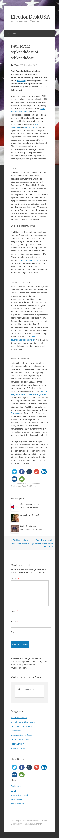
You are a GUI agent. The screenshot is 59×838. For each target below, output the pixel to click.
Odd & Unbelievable (20, 739)
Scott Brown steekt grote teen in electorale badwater (42, 543)
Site (12, 632)
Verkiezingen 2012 (19, 748)
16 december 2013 (29, 65)
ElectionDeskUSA (29, 16)
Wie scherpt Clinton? (29, 515)
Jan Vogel (15, 65)
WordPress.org (17, 804)
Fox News (15, 413)
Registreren (16, 786)
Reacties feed (17, 799)
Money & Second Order (21, 735)
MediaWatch (16, 731)
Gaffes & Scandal (19, 717)
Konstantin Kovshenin (32, 824)
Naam (14, 611)
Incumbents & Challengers (23, 722)
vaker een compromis (29, 260)
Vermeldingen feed (19, 795)
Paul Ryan (31, 486)
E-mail (14, 621)
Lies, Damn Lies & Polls (21, 726)
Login (13, 790)
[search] (29, 689)
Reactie (15, 579)
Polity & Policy (17, 744)
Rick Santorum (30, 127)
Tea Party (21, 80)
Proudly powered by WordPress (25, 820)
